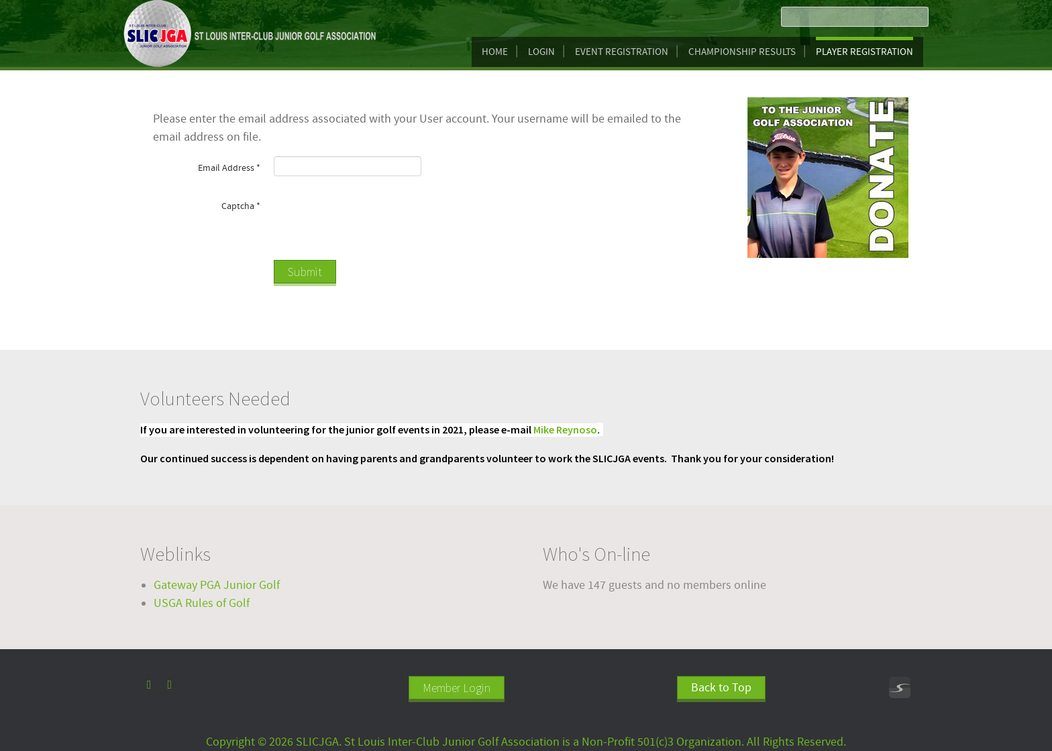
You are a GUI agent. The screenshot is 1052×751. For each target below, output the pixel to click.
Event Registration (621, 52)
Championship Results (742, 52)
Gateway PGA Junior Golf (217, 585)
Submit (305, 271)
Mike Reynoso (565, 429)
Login (541, 52)
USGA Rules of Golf (202, 603)
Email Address (229, 168)
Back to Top (721, 687)
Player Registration (864, 52)
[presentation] (376, 220)
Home (495, 52)
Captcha (240, 206)
